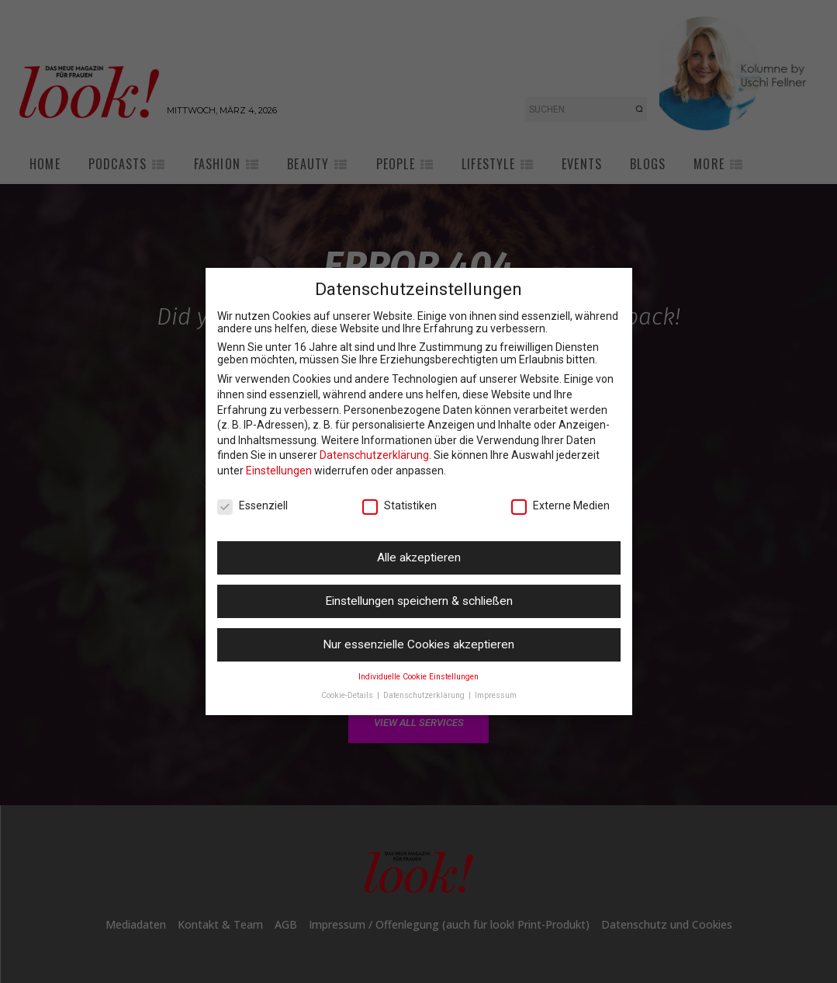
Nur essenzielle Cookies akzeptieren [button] (418, 644)
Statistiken (399, 505)
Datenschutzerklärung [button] (425, 695)
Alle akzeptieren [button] (419, 557)
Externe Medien (560, 505)
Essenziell (252, 505)
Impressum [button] (496, 695)
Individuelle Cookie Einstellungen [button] (418, 677)
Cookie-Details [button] (348, 695)
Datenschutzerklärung (374, 455)
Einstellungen (279, 470)
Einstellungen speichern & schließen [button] (419, 601)
